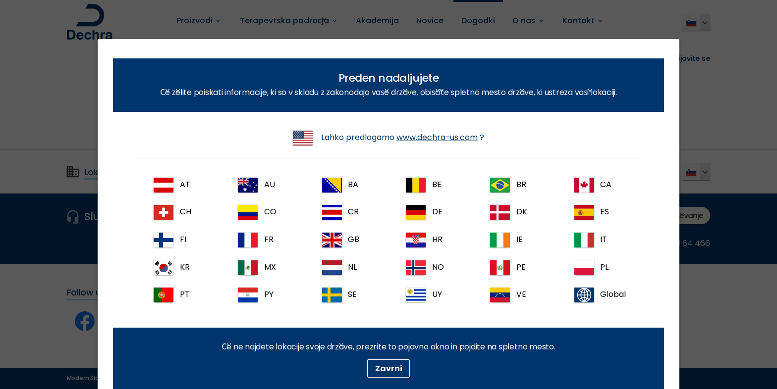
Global (600, 295)
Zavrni (388, 368)
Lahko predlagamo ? (388, 138)
